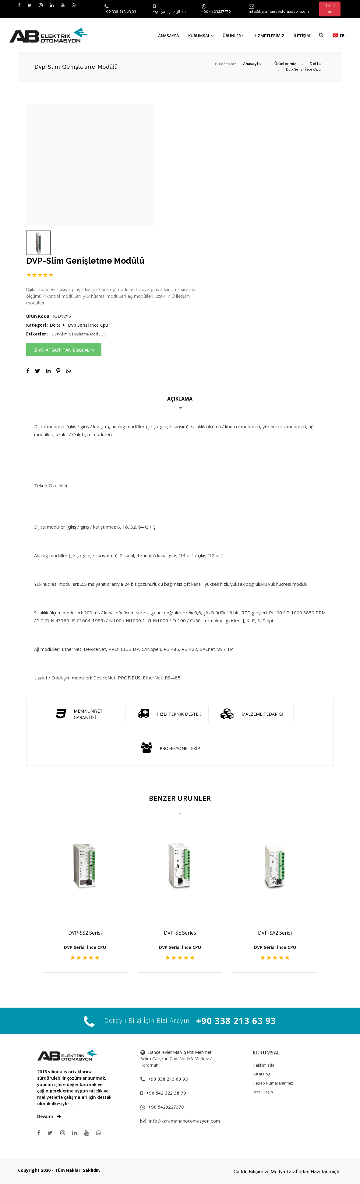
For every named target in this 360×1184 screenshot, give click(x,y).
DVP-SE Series (180, 932)
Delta (55, 325)
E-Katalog (261, 1074)
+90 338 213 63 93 (120, 11)
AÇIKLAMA (179, 398)
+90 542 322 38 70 (169, 12)
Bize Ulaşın (263, 1092)
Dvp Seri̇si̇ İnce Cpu (88, 325)
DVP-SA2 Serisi (275, 932)
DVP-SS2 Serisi (85, 932)
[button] (321, 35)
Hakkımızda (263, 1065)
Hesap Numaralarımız (273, 1083)
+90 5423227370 (216, 11)
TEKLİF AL (330, 9)
